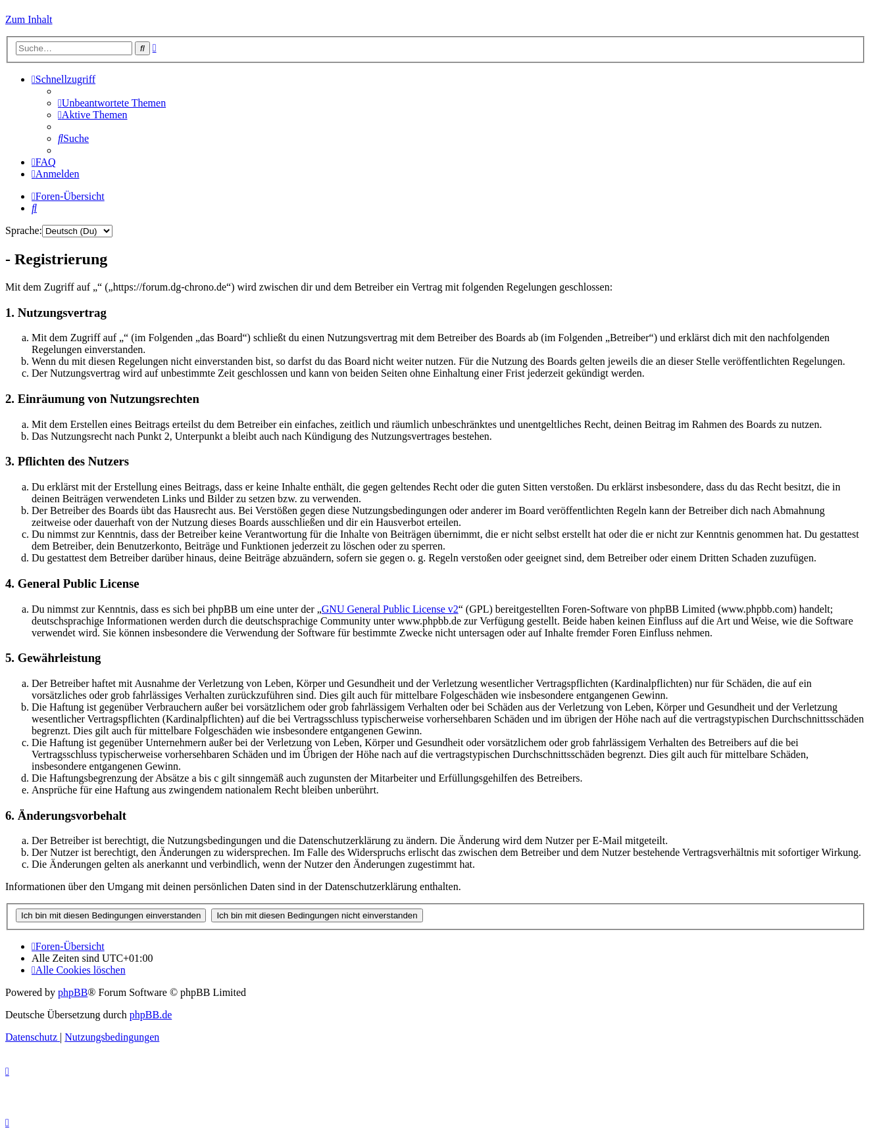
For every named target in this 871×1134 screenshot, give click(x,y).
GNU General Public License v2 (390, 609)
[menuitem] (112, 102)
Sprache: (23, 230)
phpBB (72, 992)
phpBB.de (151, 1014)
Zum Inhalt (29, 19)
